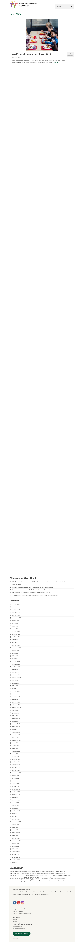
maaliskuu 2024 (16, 667)
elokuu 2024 (15, 656)
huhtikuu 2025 (16, 634)
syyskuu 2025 (15, 623)
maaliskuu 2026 (16, 609)
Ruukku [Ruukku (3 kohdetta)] (36, 880)
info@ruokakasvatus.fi (19, 909)
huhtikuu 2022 (16, 726)
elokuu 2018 (15, 827)
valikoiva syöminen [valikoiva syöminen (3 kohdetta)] (14, 882)
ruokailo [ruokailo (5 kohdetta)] (12, 878)
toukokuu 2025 (16, 631)
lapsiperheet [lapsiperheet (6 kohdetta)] (39, 873)
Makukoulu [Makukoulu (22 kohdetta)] (15, 875)
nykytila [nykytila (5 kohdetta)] (45, 875)
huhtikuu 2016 (16, 860)
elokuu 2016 (15, 849)
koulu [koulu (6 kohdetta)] (52, 871)
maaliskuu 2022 (16, 729)
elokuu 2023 (15, 686)
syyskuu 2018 (15, 824)
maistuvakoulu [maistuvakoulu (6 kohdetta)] (55, 873)
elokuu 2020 (15, 781)
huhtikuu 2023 (16, 694)
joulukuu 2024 (16, 645)
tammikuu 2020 (16, 800)
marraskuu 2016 (16, 841)
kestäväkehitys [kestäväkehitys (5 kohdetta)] (47, 871)
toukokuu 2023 (16, 691)
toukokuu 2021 (16, 756)
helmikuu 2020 (16, 797)
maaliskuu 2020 (16, 794)
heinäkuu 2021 (16, 751)
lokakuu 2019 (15, 802)
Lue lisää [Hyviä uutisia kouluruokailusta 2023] (56, 62)
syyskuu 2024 (15, 653)
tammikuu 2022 (16, 734)
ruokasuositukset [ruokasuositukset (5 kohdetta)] (14, 880)
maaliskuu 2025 (16, 637)
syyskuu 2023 (15, 683)
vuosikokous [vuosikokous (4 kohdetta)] (34, 882)
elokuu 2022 (15, 715)
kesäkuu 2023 (15, 688)
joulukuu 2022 (16, 705)
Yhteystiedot (16, 917)
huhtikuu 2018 (16, 832)
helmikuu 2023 (16, 699)
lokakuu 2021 (15, 743)
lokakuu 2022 (15, 710)
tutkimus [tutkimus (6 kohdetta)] (70, 880)
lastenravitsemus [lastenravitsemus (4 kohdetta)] (47, 873)
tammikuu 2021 (16, 767)
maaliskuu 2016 (16, 862)
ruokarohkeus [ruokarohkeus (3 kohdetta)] (56, 878)
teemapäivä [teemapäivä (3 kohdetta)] (58, 880)
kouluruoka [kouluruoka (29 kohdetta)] (60, 871)
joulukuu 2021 (16, 737)
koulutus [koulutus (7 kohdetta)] (33, 873)
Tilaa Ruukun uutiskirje (21, 933)
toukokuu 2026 (16, 604)
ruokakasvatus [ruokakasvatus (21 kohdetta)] (47, 878)
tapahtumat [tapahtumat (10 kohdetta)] (51, 880)
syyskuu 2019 (15, 805)
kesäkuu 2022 (15, 721)
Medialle (15, 919)
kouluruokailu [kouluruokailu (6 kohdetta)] (27, 873)
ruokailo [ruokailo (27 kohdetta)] (66, 875)
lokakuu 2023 (15, 680)
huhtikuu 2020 (16, 792)
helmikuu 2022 (16, 732)
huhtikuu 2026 (16, 607)
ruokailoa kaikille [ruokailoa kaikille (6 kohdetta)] (19, 878)
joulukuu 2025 (16, 615)
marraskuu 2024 (16, 647)
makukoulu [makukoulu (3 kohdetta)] (22, 875)
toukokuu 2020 (16, 789)
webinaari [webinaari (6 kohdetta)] (40, 882)
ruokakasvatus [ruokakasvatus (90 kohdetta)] (32, 877)
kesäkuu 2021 (15, 754)
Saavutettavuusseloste (19, 928)
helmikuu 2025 (16, 639)
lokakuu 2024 (15, 650)
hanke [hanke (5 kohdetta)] (16, 871)
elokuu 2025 (15, 626)
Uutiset (19, 57)
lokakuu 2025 (15, 620)
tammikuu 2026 (16, 612)
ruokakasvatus (26, 66)
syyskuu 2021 (15, 745)
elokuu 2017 (15, 835)
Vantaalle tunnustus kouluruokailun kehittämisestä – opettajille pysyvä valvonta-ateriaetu (36, 590)
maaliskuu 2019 (16, 813)
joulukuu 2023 (16, 675)
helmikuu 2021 (16, 764)
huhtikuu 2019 (16, 811)
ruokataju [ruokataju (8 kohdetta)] (22, 880)
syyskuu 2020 (15, 778)
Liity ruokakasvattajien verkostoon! (22, 924)
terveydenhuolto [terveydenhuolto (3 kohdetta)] (64, 880)
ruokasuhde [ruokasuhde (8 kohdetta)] (62, 878)
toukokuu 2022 (16, 724)
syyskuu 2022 (15, 713)
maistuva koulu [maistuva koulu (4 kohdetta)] (62, 873)
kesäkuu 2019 (15, 808)
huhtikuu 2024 (16, 664)
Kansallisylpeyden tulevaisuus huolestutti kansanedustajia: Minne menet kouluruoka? (35, 595)
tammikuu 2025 (16, 642)
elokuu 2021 (15, 748)
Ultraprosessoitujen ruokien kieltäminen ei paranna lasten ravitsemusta (31, 592)
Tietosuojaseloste (17, 926)
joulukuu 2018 (16, 819)
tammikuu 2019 (16, 816)
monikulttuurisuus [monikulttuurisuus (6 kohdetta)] (38, 875)
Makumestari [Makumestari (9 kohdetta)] (29, 875)
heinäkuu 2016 (16, 851)
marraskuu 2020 (16, 773)
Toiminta (15, 921)
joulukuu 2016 (16, 838)
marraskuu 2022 (16, 707)
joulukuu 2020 (16, 770)
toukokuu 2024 (16, 661)
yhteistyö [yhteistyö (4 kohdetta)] (45, 882)
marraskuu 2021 (16, 740)
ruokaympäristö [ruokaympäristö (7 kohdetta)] (29, 880)
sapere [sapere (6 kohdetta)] (40, 880)
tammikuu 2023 (16, 702)
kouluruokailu (20, 66)
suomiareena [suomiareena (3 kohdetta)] (45, 880)
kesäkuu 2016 (15, 854)
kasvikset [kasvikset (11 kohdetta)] (28, 871)
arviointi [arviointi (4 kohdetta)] (12, 871)
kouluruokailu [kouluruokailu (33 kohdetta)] (16, 873)
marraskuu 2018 (16, 821)
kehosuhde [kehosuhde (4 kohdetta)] (40, 871)
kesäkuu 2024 (15, 658)
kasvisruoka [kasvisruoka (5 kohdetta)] (35, 871)
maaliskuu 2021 (16, 762)
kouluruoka (15, 66)
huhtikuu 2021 (16, 759)
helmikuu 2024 (16, 669)
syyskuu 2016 (15, 846)
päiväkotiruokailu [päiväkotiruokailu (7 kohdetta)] (58, 875)
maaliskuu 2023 (16, 696)
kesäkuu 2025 (15, 628)
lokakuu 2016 (15, 843)
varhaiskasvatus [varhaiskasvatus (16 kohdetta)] (25, 882)
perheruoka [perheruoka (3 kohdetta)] (50, 875)
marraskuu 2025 (16, 618)
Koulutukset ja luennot (19, 923)
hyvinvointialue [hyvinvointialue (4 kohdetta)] (21, 871)
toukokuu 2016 (16, 857)
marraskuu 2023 (16, 677)
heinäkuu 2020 (16, 783)
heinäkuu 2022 (16, 718)
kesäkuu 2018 (15, 830)
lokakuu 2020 (15, 775)
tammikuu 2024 (16, 672)
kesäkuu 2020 (15, 786)
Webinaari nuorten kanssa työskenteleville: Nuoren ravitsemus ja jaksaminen (32, 587)
